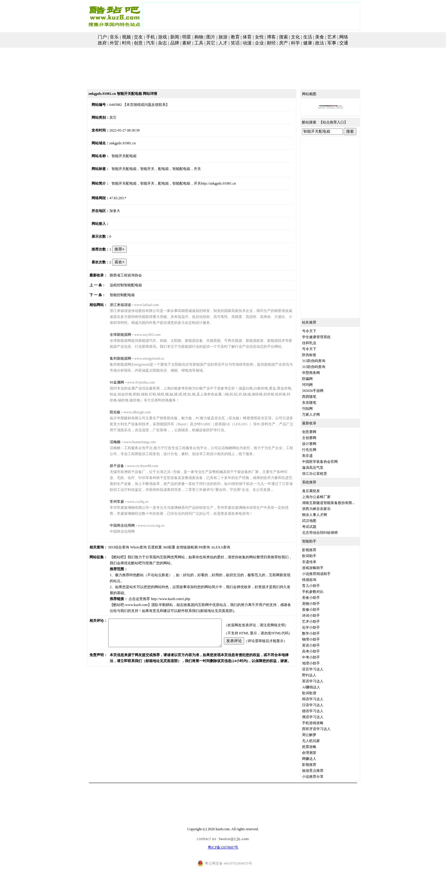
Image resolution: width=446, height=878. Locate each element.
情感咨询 (316, 580)
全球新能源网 (115, 335)
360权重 (162, 547)
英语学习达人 (319, 681)
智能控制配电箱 (116, 295)
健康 (307, 43)
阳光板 (109, 412)
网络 (343, 37)
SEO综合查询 (112, 547)
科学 (295, 43)
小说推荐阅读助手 (323, 574)
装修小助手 (318, 610)
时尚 (126, 43)
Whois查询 (131, 547)
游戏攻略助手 (319, 568)
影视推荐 (316, 550)
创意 (138, 43)
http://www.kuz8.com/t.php (165, 593)
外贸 (114, 43)
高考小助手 (318, 651)
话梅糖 (109, 442)
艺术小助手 (318, 621)
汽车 (150, 43)
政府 (102, 43)
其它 (210, 43)
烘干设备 (111, 466)
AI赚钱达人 (318, 687)
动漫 (247, 43)
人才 (223, 43)
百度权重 (148, 547)
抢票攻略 (316, 747)
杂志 (162, 43)
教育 (235, 37)
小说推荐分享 (319, 777)
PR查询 (197, 547)
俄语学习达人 (319, 717)
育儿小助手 (318, 586)
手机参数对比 (319, 592)
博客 (271, 37)
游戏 (162, 37)
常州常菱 (111, 502)
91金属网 (111, 382)
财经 (271, 43)
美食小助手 (318, 598)
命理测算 (316, 753)
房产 (283, 43)
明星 (186, 37)
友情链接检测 (180, 547)
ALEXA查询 (214, 547)
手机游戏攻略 (319, 723)
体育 (247, 37)
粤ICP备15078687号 (223, 847)
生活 (307, 37)
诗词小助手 (318, 615)
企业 (259, 43)
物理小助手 (318, 639)
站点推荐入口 (340, 122)
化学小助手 (318, 627)
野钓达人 (316, 675)
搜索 (283, 37)
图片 (210, 37)
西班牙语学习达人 (323, 729)
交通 (343, 43)
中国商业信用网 (116, 525)
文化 (295, 37)
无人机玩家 (318, 741)
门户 (102, 37)
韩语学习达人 (319, 699)
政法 (319, 43)
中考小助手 (318, 657)
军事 (331, 43)
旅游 (223, 37)
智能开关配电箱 (118, 156)
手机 (150, 37)
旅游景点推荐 (319, 771)
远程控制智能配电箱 (120, 285)
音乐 (114, 37)
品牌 (174, 43)
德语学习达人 (319, 711)
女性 (259, 37)
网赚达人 (316, 759)
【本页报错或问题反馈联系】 (139, 105)
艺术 (331, 37)
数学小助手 (318, 633)
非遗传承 (316, 562)
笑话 (235, 43)
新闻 (174, 37)
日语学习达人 (319, 705)
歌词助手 (316, 556)
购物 (198, 37)
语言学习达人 (319, 669)
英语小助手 (318, 645)
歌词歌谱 (316, 693)
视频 (126, 37)
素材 (186, 43)
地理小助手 (318, 663)
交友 (138, 37)
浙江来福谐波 (115, 305)
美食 (319, 37)
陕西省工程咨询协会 (120, 275)
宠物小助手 (318, 604)
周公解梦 (316, 735)
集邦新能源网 (115, 358)
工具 (198, 43)
